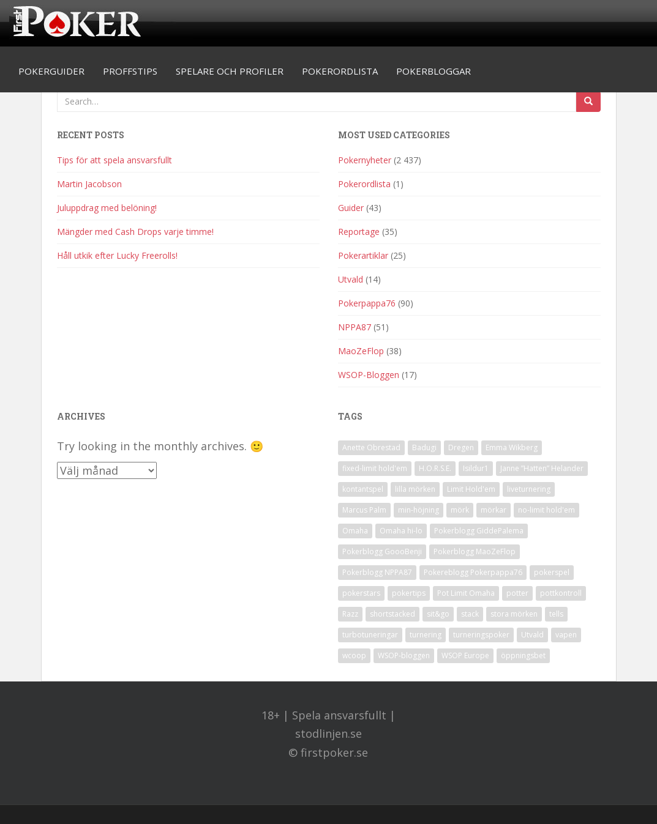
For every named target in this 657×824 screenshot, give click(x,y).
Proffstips (130, 71)
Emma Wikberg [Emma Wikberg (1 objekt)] (512, 447)
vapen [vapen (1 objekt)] (566, 634)
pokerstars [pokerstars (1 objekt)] (361, 593)
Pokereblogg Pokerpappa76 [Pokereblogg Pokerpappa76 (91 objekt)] (473, 572)
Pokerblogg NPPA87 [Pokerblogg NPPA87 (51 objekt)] (377, 572)
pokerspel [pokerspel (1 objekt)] (551, 572)
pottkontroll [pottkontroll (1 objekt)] (561, 593)
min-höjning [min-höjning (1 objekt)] (418, 510)
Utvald (350, 279)
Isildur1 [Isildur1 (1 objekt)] (476, 468)
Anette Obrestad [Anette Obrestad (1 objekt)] (371, 447)
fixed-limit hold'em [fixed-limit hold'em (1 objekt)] (374, 468)
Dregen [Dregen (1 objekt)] (461, 447)
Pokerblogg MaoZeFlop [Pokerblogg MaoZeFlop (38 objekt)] (475, 551)
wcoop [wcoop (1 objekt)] (354, 655)
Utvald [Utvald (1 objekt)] (532, 634)
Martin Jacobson (89, 184)
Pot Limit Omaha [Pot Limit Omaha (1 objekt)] (466, 593)
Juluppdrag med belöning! (107, 207)
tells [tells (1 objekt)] (556, 614)
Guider (351, 207)
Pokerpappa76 (367, 303)
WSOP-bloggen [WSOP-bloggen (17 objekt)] (404, 655)
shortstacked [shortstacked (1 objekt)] (392, 614)
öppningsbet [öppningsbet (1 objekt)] (523, 655)
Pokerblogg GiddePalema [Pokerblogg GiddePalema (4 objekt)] (479, 530)
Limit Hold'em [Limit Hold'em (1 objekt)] (471, 489)
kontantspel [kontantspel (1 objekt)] (362, 489)
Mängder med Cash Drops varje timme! (135, 231)
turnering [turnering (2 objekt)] (425, 634)
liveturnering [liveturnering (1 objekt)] (528, 489)
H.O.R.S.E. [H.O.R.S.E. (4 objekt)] (435, 468)
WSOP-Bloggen (368, 374)
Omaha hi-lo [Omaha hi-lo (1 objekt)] (401, 530)
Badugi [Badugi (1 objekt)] (424, 447)
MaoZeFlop (361, 351)
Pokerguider (51, 71)
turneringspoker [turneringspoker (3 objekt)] (481, 634)
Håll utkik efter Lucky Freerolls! (117, 255)
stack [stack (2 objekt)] (470, 614)
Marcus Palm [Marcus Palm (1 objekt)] (364, 510)
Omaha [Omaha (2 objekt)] (355, 530)
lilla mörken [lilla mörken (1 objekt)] (415, 489)
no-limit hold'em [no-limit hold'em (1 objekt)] (546, 510)
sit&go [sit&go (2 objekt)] (438, 614)
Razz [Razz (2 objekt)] (350, 614)
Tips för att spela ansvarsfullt (114, 160)
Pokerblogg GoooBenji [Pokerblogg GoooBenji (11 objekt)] (382, 551)
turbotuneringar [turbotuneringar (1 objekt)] (370, 634)
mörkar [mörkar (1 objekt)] (493, 510)
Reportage (359, 231)
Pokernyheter (364, 160)
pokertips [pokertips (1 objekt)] (409, 593)
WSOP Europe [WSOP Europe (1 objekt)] (465, 655)
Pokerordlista (340, 71)
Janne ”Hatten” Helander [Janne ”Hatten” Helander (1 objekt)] (542, 468)
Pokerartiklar (363, 255)
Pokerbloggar (433, 71)
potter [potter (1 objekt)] (517, 593)
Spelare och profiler (229, 71)
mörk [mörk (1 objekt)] (460, 510)
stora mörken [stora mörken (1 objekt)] (514, 614)
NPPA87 (354, 327)
